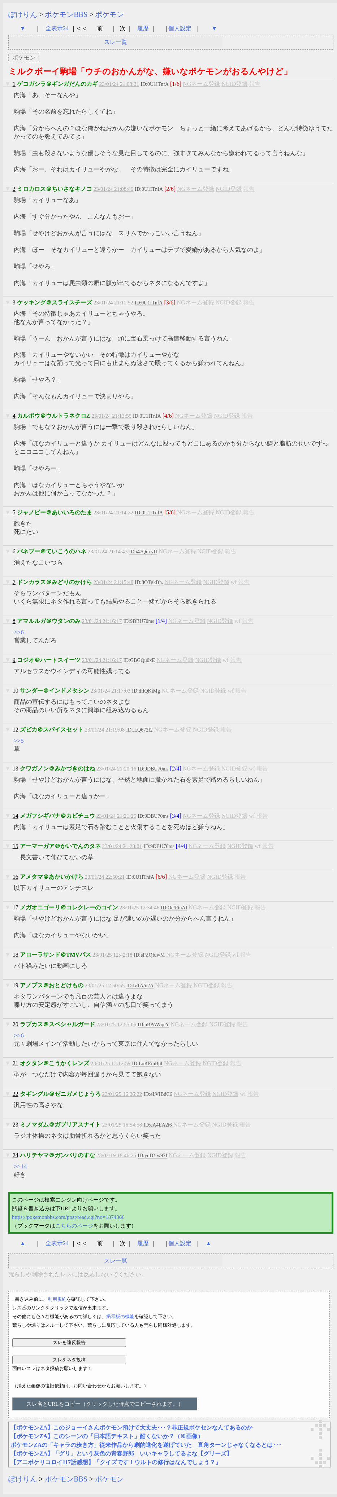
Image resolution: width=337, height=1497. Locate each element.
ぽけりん (22, 14)
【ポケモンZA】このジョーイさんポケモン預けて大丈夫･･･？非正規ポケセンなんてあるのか (131, 1427)
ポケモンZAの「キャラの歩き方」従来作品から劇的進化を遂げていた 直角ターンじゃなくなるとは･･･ (145, 1445)
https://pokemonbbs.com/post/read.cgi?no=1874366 (68, 1217)
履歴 (144, 28)
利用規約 (57, 1299)
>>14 (20, 1166)
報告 (254, 84)
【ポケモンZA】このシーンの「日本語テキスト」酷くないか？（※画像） (106, 1436)
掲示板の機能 (120, 1316)
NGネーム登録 (201, 84)
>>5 (19, 740)
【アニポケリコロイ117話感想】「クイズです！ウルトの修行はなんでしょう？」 (115, 1462)
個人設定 (179, 28)
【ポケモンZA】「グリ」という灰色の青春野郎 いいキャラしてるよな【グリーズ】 (121, 1453)
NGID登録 (234, 84)
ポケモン (109, 14)
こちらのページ (74, 1226)
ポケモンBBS (66, 14)
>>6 (19, 632)
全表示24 (57, 28)
